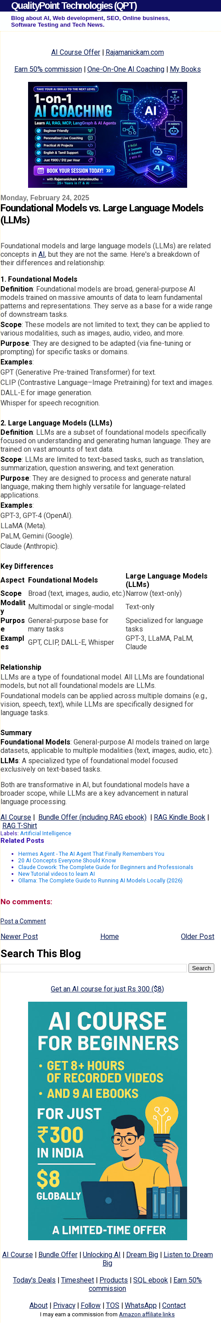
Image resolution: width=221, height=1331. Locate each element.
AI (41, 254)
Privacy (64, 1305)
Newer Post (19, 936)
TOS (112, 1305)
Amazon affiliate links (147, 1314)
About (38, 1305)
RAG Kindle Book (179, 817)
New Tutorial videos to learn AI (56, 873)
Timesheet (77, 1280)
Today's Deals (34, 1280)
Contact (174, 1305)
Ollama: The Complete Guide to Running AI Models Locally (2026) (100, 880)
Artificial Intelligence (45, 833)
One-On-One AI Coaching (125, 69)
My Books (185, 69)
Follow (91, 1305)
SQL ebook (150, 1280)
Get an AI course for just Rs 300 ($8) (107, 989)
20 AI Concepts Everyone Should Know (67, 860)
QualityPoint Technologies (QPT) (73, 5)
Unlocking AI (102, 1254)
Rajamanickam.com (135, 52)
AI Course (15, 817)
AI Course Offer (75, 52)
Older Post (197, 936)
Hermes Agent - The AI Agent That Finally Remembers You (91, 853)
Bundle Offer (58, 1254)
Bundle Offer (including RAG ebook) (92, 817)
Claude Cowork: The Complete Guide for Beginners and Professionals (105, 867)
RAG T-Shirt (19, 825)
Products (113, 1280)
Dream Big (142, 1254)
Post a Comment (23, 921)
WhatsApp (141, 1305)
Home (109, 936)
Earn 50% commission (48, 69)
